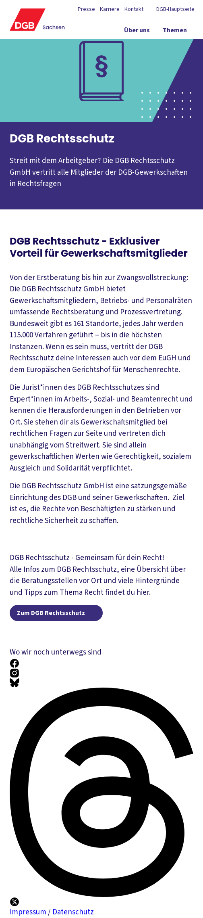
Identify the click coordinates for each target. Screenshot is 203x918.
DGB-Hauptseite (174, 9)
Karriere (110, 9)
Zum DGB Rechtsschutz (51, 613)
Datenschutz (73, 912)
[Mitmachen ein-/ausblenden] (170, 61)
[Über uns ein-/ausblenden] (137, 32)
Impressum (29, 912)
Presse (86, 9)
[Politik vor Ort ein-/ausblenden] (132, 46)
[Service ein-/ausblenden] (176, 46)
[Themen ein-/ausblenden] (174, 32)
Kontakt (133, 9)
